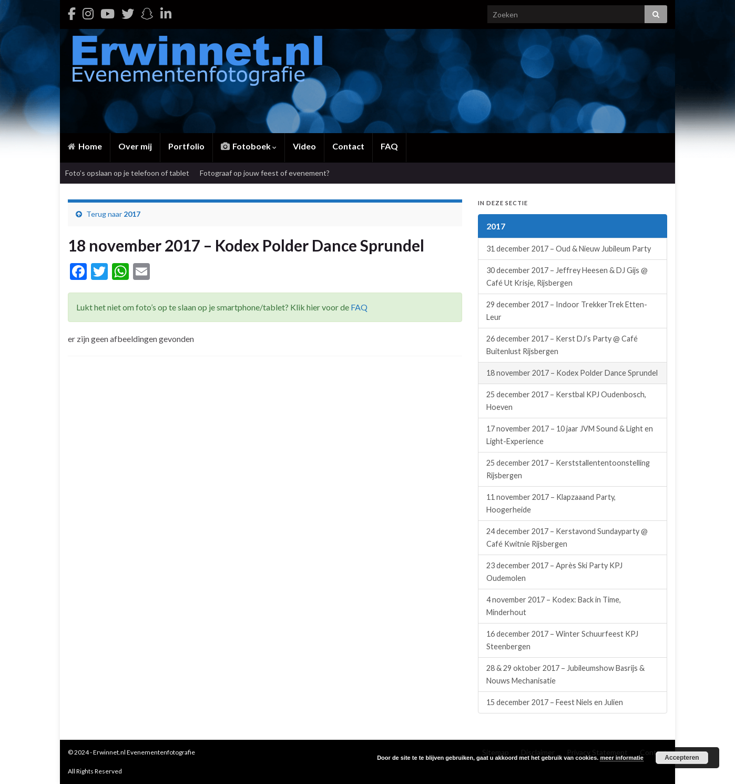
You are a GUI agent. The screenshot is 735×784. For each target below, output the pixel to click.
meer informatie (622, 758)
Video (304, 146)
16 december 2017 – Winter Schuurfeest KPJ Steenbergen (562, 640)
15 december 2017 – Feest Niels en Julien (554, 702)
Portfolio (186, 146)
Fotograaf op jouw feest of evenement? (265, 172)
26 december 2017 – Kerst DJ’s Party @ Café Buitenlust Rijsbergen (562, 345)
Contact (348, 146)
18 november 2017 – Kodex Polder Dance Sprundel (572, 372)
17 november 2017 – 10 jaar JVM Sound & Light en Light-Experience (569, 435)
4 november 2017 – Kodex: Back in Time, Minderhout (553, 606)
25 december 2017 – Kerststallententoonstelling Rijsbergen (568, 469)
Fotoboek (249, 146)
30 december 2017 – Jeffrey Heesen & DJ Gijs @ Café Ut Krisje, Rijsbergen (567, 276)
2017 (132, 213)
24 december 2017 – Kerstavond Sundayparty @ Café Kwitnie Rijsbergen (567, 537)
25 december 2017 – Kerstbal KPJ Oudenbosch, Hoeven (566, 400)
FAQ (389, 146)
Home (85, 146)
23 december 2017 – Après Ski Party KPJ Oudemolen (554, 571)
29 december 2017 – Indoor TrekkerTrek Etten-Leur (566, 310)
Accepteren (682, 757)
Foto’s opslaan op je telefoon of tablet (127, 172)
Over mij (135, 146)
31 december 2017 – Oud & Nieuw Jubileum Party (568, 248)
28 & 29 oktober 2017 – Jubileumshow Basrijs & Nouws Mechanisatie (565, 674)
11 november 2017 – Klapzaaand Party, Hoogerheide (551, 503)
